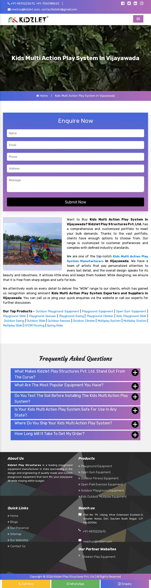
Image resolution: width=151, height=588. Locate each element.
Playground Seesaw (42, 316)
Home (42, 96)
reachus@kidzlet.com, (24, 9)
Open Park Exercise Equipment (100, 484)
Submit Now (75, 202)
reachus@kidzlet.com (97, 541)
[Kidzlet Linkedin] (135, 3)
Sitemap (14, 534)
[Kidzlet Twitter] (129, 3)
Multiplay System (109, 321)
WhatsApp (75, 584)
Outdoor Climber (84, 321)
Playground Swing (71, 316)
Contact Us (17, 546)
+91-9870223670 (94, 531)
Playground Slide (14, 316)
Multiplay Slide (12, 325)
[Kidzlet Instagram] (141, 3)
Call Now (26, 584)
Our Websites (18, 540)
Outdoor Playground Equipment (57, 311)
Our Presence (18, 528)
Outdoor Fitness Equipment (98, 478)
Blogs (13, 522)
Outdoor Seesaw (59, 321)
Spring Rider (55, 325)
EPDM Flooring (34, 325)
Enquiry (125, 584)
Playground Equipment (97, 311)
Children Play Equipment (98, 557)
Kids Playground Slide (131, 316)
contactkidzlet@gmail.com (59, 9)
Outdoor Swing (14, 321)
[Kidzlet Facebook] (122, 3)
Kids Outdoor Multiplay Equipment (102, 496)
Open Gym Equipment (131, 311)
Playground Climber (100, 316)
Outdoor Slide (36, 321)
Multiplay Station (134, 321)
